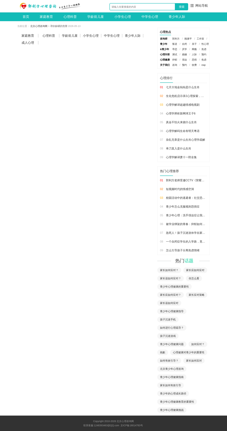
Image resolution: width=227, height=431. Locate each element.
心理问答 (165, 54)
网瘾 (194, 49)
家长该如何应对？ (170, 278)
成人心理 (28, 42)
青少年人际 (177, 17)
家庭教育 (46, 17)
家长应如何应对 (195, 270)
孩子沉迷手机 (168, 319)
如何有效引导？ (169, 360)
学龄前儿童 (95, 17)
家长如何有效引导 (170, 385)
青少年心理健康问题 (172, 344)
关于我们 (165, 65)
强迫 (184, 59)
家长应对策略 (196, 294)
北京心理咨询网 (38, 26)
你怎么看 (194, 278)
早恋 (174, 49)
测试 (174, 54)
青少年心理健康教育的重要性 (177, 401)
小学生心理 (122, 17)
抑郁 (174, 59)
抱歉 (162, 352)
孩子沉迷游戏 (168, 335)
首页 (26, 17)
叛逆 (174, 44)
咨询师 (163, 38)
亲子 (194, 44)
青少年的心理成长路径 (173, 393)
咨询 (174, 65)
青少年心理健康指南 (172, 377)
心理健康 (165, 59)
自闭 (184, 44)
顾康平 (188, 38)
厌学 (184, 49)
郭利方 (176, 38)
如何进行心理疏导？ (172, 327)
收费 (194, 65)
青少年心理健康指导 (172, 311)
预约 (203, 54)
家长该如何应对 (169, 303)
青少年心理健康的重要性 (174, 286)
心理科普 (70, 17)
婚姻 (184, 54)
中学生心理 (149, 17)
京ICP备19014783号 (131, 425)
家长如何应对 (194, 360)
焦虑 (203, 49)
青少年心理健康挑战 (172, 409)
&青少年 (164, 49)
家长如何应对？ (169, 270)
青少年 (163, 44)
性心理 (205, 44)
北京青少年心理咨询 (172, 368)
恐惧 (194, 59)
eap (203, 65)
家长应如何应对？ (170, 294)
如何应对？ (197, 344)
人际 (194, 54)
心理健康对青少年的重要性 (188, 352)
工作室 (200, 38)
